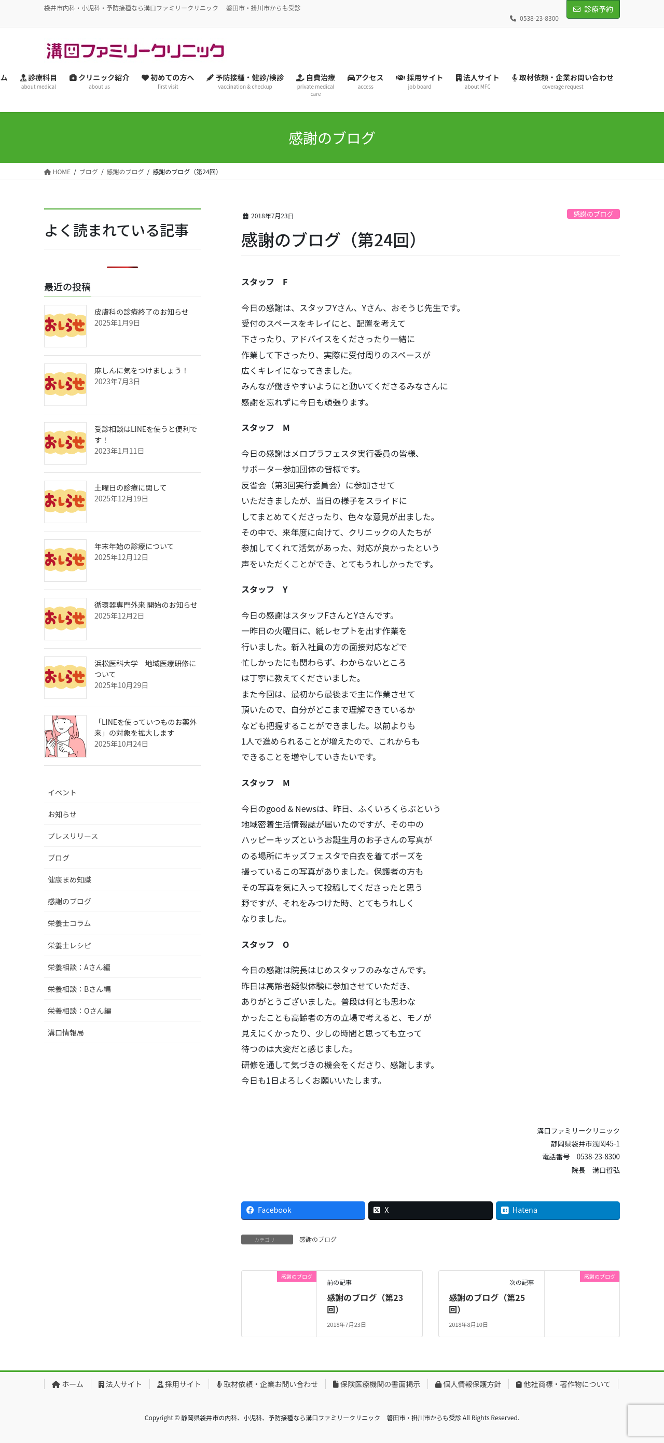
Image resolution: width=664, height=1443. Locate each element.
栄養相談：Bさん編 (79, 989)
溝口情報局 (66, 1032)
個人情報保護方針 (468, 1384)
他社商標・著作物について (563, 1384)
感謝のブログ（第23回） (365, 1303)
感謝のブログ (593, 214)
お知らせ (62, 814)
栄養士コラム (69, 923)
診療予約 (598, 9)
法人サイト (120, 1384)
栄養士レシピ (69, 945)
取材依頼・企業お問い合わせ (267, 1384)
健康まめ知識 (69, 879)
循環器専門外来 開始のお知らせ (146, 604)
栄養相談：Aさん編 (79, 967)
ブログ (59, 857)
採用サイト (179, 1384)
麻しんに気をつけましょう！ (141, 370)
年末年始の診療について (134, 546)
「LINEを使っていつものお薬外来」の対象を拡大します (145, 727)
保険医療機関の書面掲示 (376, 1384)
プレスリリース (73, 836)
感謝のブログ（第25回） (487, 1303)
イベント (62, 792)
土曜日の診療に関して (130, 487)
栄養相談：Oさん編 (79, 1010)
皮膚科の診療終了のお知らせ (141, 311)
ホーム (68, 1384)
